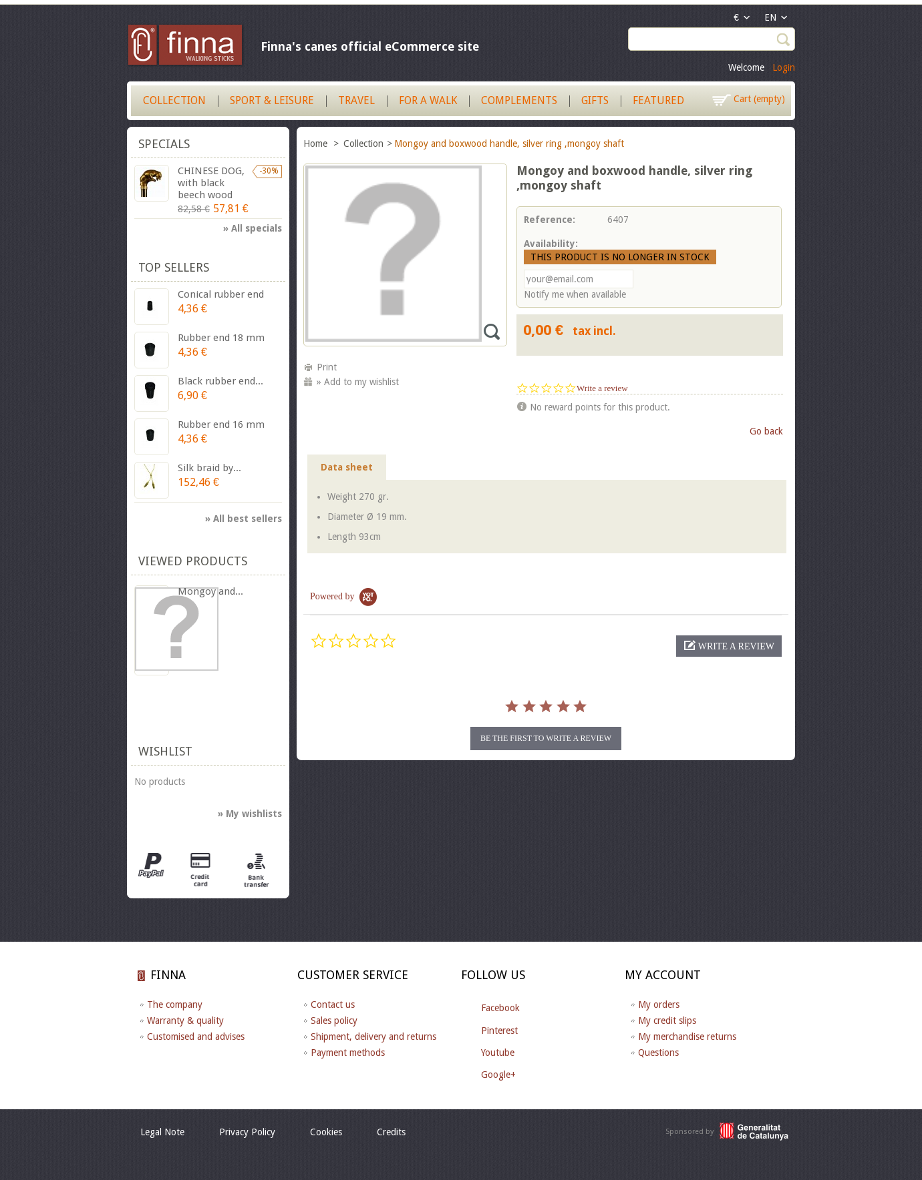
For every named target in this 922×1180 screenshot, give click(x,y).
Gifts (595, 100)
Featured (658, 100)
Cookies (326, 1132)
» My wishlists (250, 813)
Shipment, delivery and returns (373, 1036)
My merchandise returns (687, 1036)
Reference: (549, 219)
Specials (164, 144)
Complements (519, 100)
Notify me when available (575, 294)
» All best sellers (243, 518)
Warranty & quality (185, 1020)
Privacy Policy (247, 1132)
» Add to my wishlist (358, 381)
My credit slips (667, 1020)
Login (783, 67)
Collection (174, 100)
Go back (766, 431)
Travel (356, 100)
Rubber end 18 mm (221, 338)
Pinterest (499, 1030)
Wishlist (165, 751)
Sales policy (334, 1020)
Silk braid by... (209, 468)
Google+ (498, 1074)
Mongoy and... (210, 591)
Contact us (333, 1004)
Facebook (500, 1007)
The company (174, 1004)
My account (663, 975)
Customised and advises (196, 1036)
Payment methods (348, 1052)
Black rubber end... (220, 381)
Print (327, 367)
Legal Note (162, 1132)
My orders (658, 1004)
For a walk (428, 100)
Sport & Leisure (272, 100)
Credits (391, 1132)
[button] (729, 646)
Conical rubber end (221, 294)
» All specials (252, 228)
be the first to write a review (545, 738)
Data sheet (347, 467)
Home (316, 143)
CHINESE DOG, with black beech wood (211, 183)
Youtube (497, 1052)
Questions (658, 1052)
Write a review (602, 388)
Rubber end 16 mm (221, 424)
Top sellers (173, 267)
